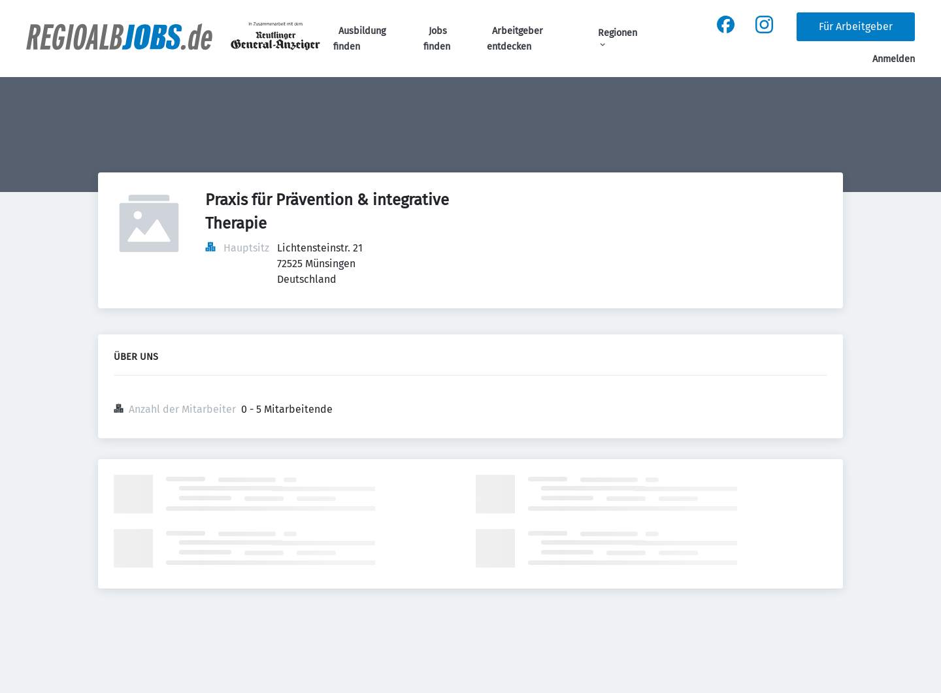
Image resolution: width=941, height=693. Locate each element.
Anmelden (893, 59)
